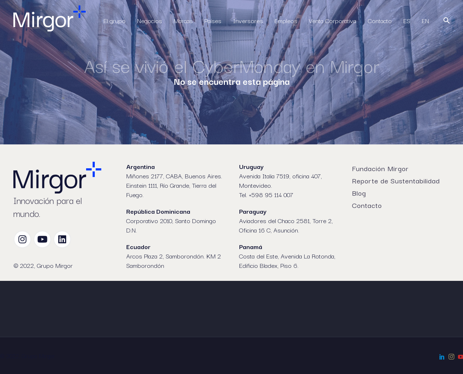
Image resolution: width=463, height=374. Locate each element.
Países (212, 20)
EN (425, 20)
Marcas (183, 20)
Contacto (380, 20)
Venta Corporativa (332, 20)
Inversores (248, 20)
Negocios (149, 20)
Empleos (286, 20)
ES (406, 20)
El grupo (114, 20)
